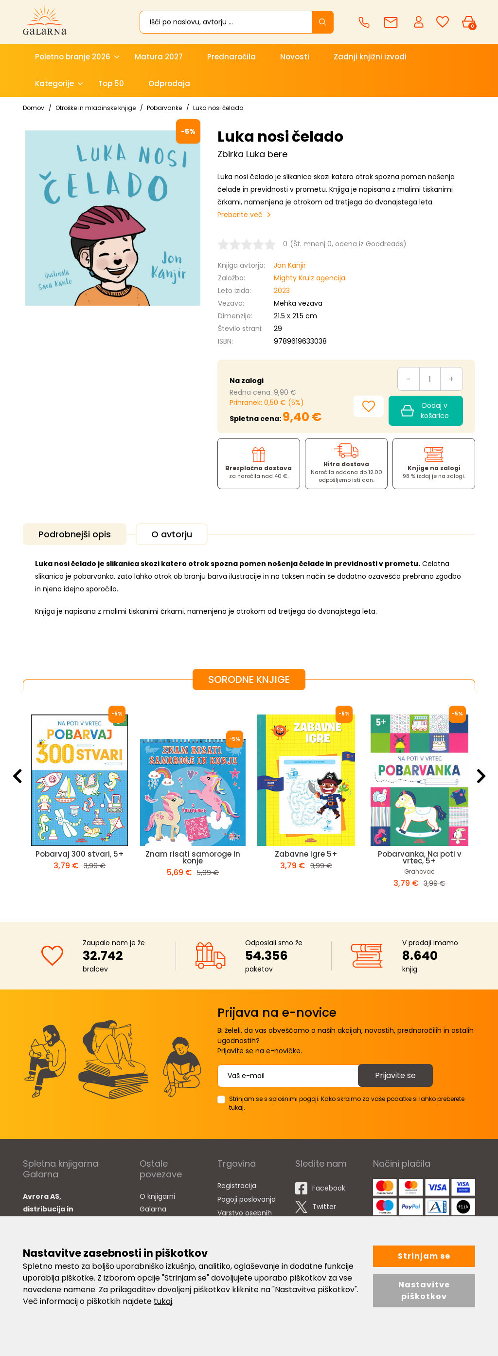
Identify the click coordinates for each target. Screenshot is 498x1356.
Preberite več (240, 215)
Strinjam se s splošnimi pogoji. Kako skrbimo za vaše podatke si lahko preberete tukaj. (346, 1103)
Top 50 (111, 83)
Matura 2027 (159, 57)
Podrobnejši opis (74, 534)
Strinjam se (424, 1256)
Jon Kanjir (290, 265)
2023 (282, 290)
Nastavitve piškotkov (424, 1290)
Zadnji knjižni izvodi (370, 57)
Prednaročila (231, 57)
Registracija (236, 1186)
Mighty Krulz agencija (309, 278)
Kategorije (54, 83)
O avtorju (171, 534)
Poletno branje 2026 (72, 57)
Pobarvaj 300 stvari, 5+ (80, 854)
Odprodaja (169, 83)
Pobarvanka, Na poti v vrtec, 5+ (420, 857)
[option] (79, 798)
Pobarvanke (164, 108)
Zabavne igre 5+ (306, 854)
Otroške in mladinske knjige (95, 108)
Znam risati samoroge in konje (192, 857)
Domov (33, 108)
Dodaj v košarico (425, 411)
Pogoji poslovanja (246, 1199)
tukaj (163, 1301)
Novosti (294, 57)
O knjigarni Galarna (157, 1202)
